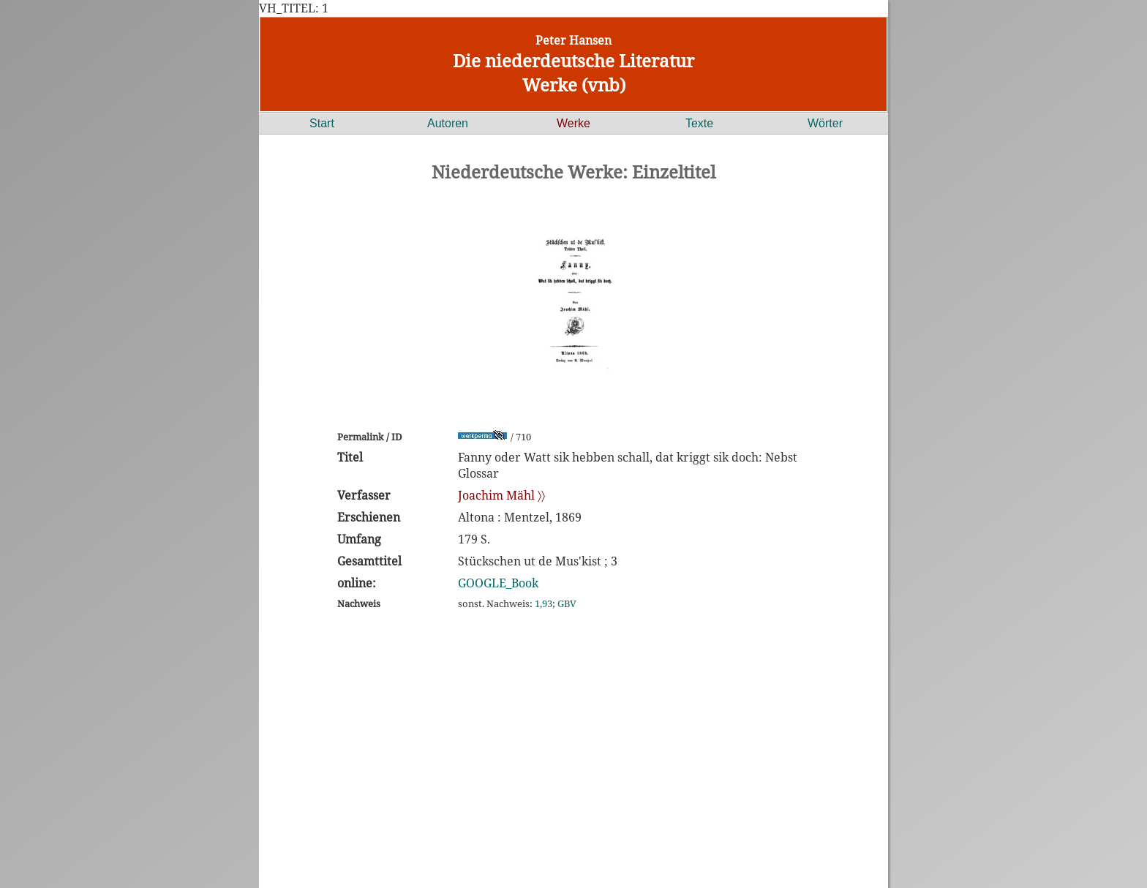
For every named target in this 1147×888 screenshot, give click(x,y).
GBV (566, 603)
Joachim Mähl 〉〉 (501, 495)
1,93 (543, 603)
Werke (573, 123)
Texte (699, 123)
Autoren (447, 123)
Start (321, 123)
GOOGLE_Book (498, 583)
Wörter (825, 123)
